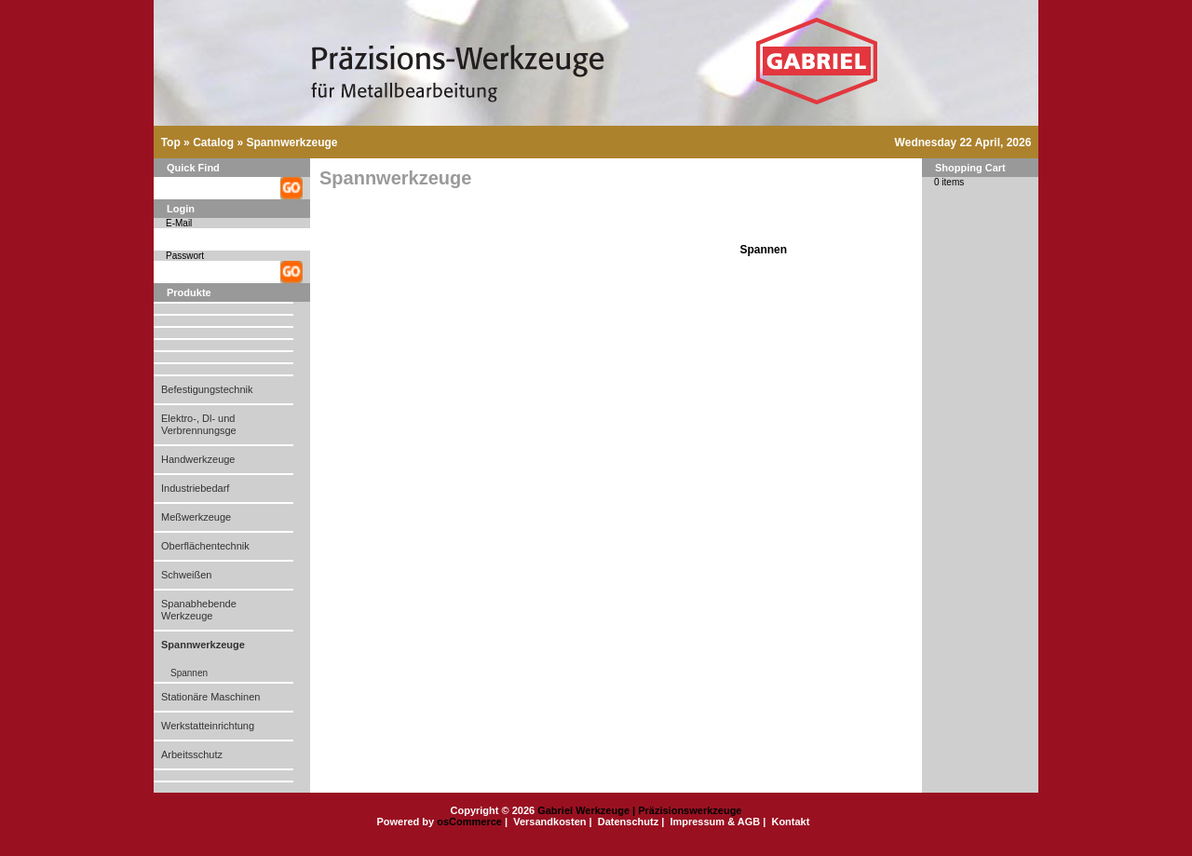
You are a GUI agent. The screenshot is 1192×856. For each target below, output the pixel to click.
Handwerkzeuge (198, 459)
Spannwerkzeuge (291, 142)
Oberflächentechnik (205, 545)
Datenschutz (628, 821)
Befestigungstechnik (206, 389)
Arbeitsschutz (192, 754)
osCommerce (469, 821)
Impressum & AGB (715, 821)
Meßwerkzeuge (196, 517)
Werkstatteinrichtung (207, 725)
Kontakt (790, 821)
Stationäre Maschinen (210, 696)
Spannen (189, 673)
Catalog (213, 142)
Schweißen (186, 574)
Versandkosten (549, 821)
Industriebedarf (195, 488)
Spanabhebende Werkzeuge (199, 609)
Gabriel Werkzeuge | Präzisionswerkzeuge (639, 810)
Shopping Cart (970, 167)
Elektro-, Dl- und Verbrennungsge (199, 424)
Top (171, 142)
